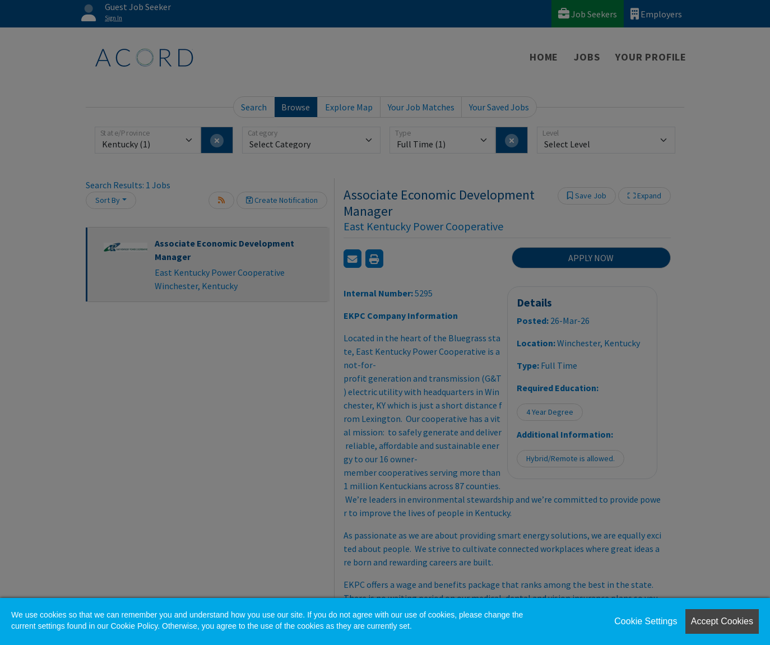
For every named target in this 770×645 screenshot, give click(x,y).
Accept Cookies (722, 621)
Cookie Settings (645, 621)
